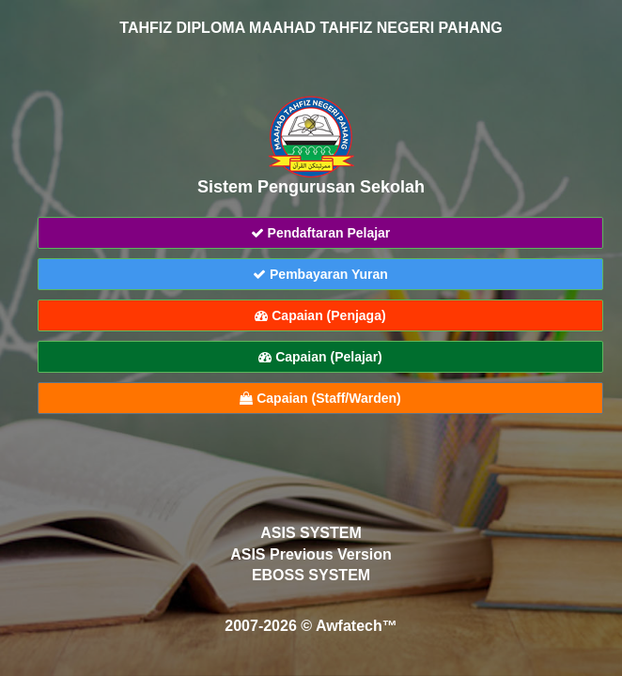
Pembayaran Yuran (320, 274)
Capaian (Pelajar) (320, 356)
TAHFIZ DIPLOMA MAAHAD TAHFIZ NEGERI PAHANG (310, 28)
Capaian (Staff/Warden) (320, 398)
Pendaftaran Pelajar (321, 232)
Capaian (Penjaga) (320, 315)
